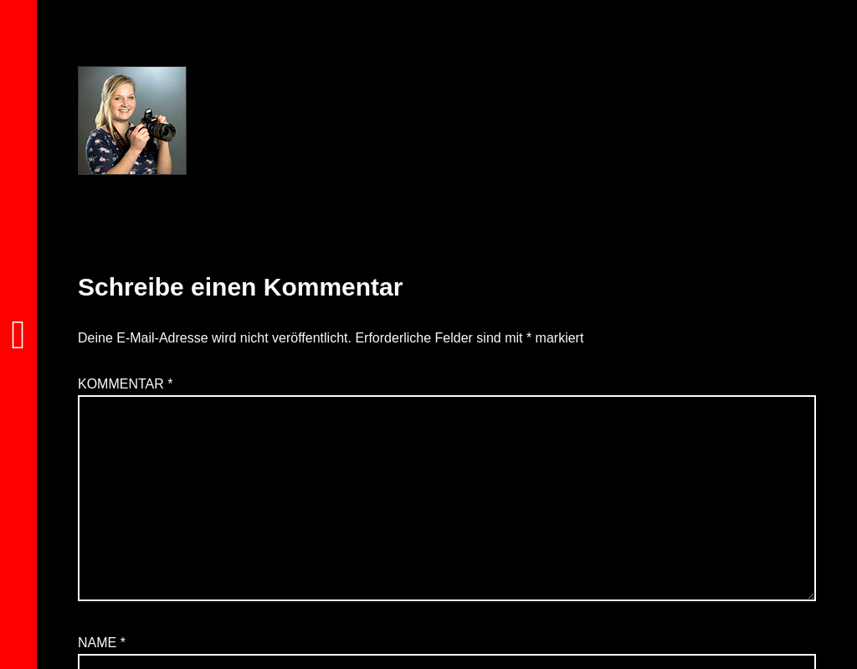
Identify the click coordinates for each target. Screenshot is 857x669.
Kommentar (125, 384)
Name (102, 643)
